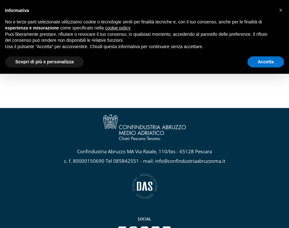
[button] (281, 10)
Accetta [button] (266, 61)
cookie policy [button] (117, 27)
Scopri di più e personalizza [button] (44, 61)
